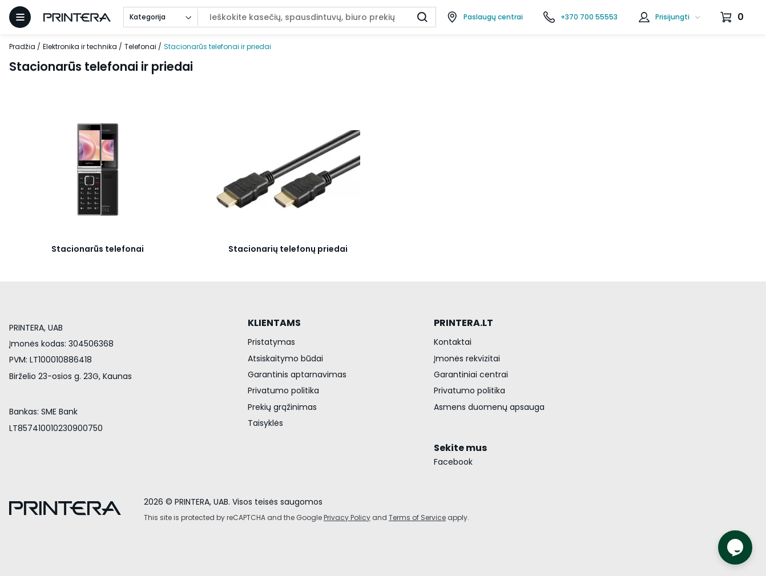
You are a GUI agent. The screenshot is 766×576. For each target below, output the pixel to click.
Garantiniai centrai (471, 374)
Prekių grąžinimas (282, 407)
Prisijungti (672, 17)
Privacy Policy (347, 517)
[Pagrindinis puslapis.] (77, 17)
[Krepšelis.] (733, 17)
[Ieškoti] (422, 17)
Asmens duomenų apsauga (489, 407)
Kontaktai (452, 342)
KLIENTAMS (274, 322)
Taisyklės (265, 423)
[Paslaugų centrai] (484, 17)
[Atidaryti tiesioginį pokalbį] (735, 547)
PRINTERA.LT (463, 322)
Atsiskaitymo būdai (285, 358)
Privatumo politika (283, 390)
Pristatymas (271, 342)
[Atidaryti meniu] (20, 17)
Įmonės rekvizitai (467, 358)
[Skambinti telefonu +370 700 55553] (580, 17)
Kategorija (148, 17)
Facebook (453, 462)
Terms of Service (417, 517)
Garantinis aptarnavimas (297, 374)
